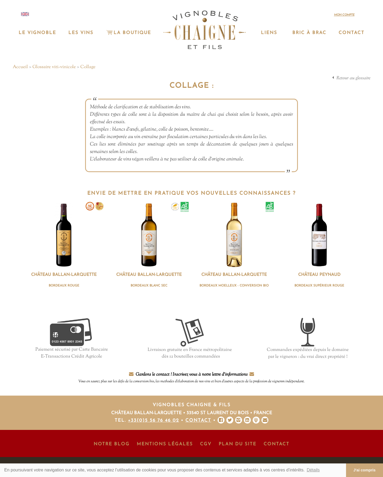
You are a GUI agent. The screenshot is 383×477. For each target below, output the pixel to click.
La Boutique (128, 33)
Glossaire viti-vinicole (54, 67)
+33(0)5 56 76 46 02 (153, 420)
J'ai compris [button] (364, 470)
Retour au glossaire (353, 78)
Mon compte (344, 15)
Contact (351, 33)
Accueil (20, 67)
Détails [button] (313, 470)
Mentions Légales (165, 444)
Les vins (80, 33)
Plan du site (237, 444)
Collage (87, 67)
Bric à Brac (309, 33)
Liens (269, 33)
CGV (205, 444)
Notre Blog (112, 444)
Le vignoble (37, 33)
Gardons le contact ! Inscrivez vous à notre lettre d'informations (191, 377)
